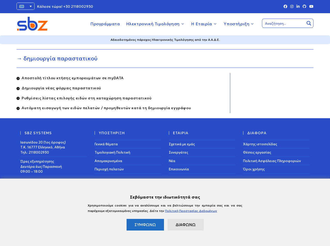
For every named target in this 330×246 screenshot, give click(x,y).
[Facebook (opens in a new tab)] (285, 6)
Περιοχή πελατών (109, 169)
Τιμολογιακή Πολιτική (112, 152)
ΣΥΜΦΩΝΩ (145, 224)
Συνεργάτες (178, 152)
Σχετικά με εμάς (182, 144)
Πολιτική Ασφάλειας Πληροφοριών (272, 161)
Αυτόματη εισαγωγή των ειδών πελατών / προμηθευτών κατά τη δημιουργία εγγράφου (106, 108)
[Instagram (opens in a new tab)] (292, 6)
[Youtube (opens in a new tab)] (311, 6)
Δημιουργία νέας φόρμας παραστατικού (61, 88)
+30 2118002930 (78, 6)
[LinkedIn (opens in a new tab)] (298, 6)
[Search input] (283, 23)
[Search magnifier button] (308, 23)
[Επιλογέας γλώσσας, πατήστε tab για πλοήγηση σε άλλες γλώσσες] (25, 6)
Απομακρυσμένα (108, 161)
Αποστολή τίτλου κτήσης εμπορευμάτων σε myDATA (73, 78)
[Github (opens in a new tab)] (304, 6)
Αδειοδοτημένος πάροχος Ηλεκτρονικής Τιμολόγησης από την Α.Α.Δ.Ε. (165, 40)
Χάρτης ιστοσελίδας (260, 144)
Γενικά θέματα (106, 144)
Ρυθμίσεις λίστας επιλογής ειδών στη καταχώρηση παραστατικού (86, 98)
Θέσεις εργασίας (257, 152)
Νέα (172, 161)
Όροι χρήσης (254, 169)
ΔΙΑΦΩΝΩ (186, 224)
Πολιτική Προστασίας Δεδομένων (191, 211)
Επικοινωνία (179, 169)
